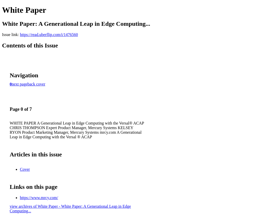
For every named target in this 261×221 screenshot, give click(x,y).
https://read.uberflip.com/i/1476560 (49, 34)
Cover (25, 169)
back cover (36, 84)
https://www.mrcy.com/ (39, 197)
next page (20, 84)
